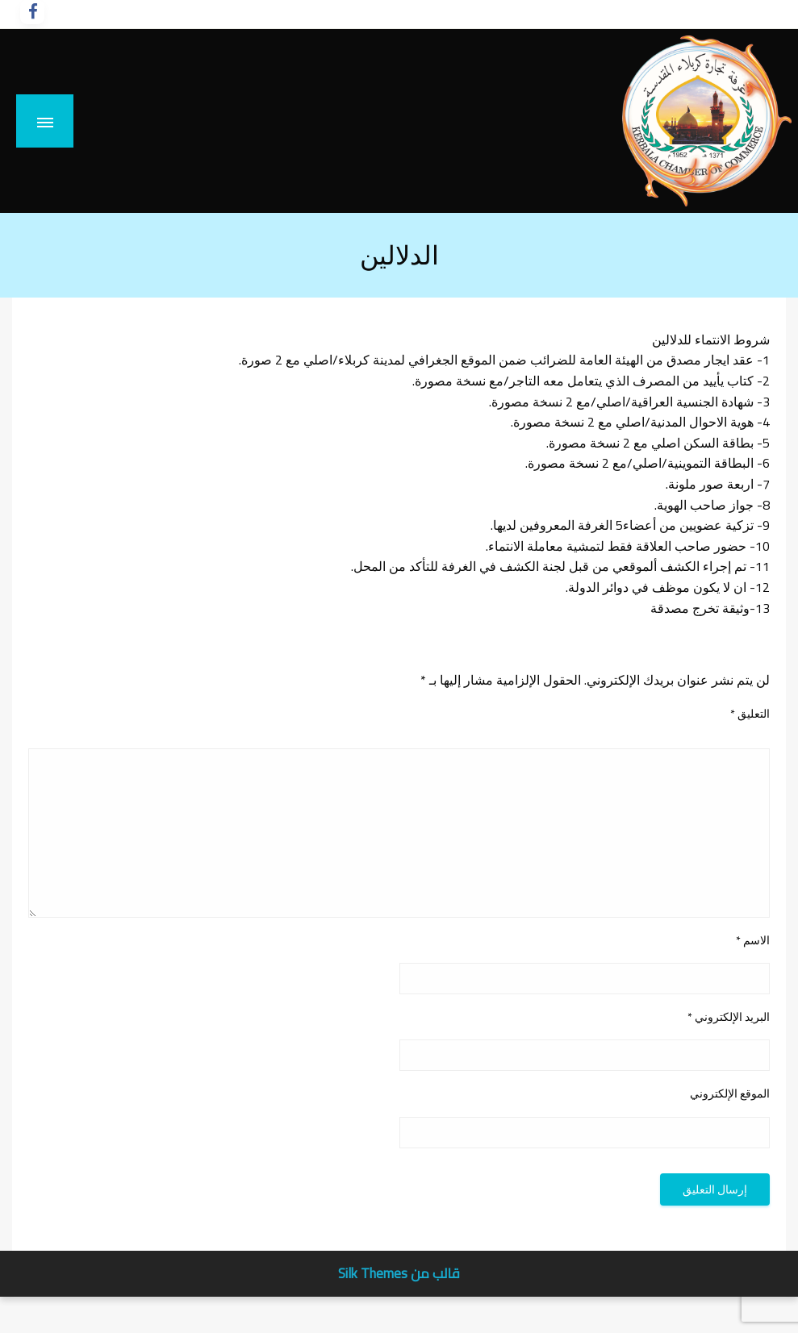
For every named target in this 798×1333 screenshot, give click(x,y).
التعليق (750, 714)
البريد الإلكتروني (728, 1017)
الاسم (753, 941)
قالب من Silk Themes (399, 1273)
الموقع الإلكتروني (730, 1094)
